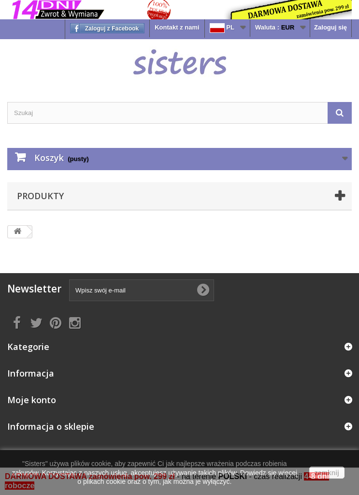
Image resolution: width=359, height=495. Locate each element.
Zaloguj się (330, 27)
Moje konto (31, 400)
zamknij (327, 473)
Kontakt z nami (177, 27)
